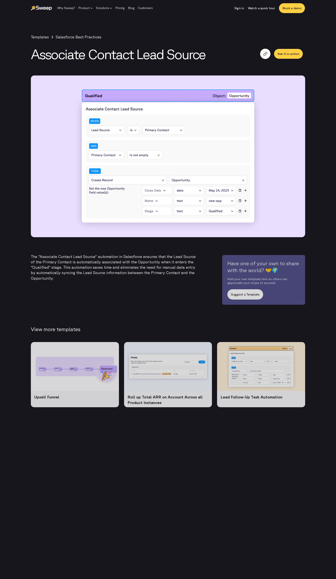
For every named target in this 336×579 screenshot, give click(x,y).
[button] (85, 8)
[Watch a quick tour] (261, 8)
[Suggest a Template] (263, 296)
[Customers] (145, 8)
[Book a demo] (292, 8)
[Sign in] (239, 8)
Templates (40, 37)
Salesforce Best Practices (78, 37)
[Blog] (131, 8)
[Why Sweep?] (66, 8)
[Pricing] (120, 8)
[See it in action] (288, 54)
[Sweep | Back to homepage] (41, 8)
